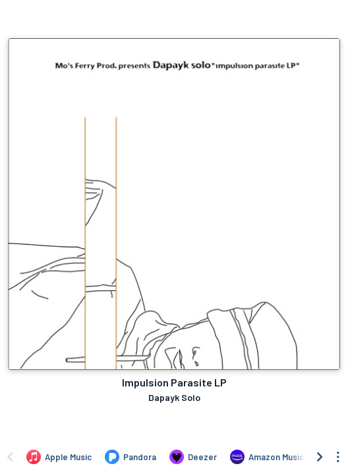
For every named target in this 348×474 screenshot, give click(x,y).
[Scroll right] (319, 456)
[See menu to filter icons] (338, 456)
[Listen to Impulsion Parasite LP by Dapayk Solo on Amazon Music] (267, 456)
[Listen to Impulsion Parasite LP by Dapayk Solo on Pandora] (130, 456)
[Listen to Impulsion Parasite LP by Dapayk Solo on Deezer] (193, 456)
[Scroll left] (9, 456)
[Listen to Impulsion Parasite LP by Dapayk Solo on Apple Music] (59, 456)
